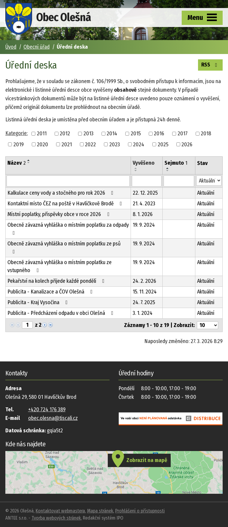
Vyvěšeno (143, 163)
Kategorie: (16, 133)
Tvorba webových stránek (56, 518)
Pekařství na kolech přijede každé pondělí (57, 281)
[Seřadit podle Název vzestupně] (29, 160)
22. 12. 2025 (145, 193)
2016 (159, 133)
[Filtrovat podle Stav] (208, 180)
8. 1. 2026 (143, 214)
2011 (42, 133)
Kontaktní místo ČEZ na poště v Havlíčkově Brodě (65, 203)
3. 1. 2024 (143, 313)
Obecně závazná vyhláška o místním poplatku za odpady (68, 229)
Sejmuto (175, 163)
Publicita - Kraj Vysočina (38, 302)
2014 (112, 133)
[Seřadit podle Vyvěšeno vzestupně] (136, 168)
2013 (88, 133)
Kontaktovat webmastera (60, 511)
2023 (114, 144)
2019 (18, 144)
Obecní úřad (36, 47)
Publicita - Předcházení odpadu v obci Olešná (61, 313)
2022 (90, 144)
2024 (138, 144)
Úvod (10, 47)
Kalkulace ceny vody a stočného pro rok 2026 (61, 193)
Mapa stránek (100, 511)
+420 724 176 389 (47, 409)
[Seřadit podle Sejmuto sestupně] (167, 170)
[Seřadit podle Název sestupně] (29, 162)
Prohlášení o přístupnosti (140, 511)
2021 (66, 144)
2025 (163, 144)
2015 (136, 133)
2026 (186, 144)
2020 (42, 144)
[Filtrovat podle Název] (68, 181)
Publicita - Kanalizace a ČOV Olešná (51, 291)
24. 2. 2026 (144, 281)
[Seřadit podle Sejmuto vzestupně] (167, 168)
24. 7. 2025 (144, 302)
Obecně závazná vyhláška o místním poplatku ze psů (64, 247)
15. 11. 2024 (145, 291)
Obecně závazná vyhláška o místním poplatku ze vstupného (59, 266)
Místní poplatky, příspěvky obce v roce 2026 (59, 214)
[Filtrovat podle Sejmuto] (179, 181)
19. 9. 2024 (144, 225)
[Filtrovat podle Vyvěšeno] (146, 181)
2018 (206, 133)
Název (16, 163)
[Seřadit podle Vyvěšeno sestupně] (136, 170)
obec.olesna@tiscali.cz (53, 418)
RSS (210, 64)
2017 (183, 133)
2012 (65, 133)
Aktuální (205, 193)
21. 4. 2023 (144, 203)
